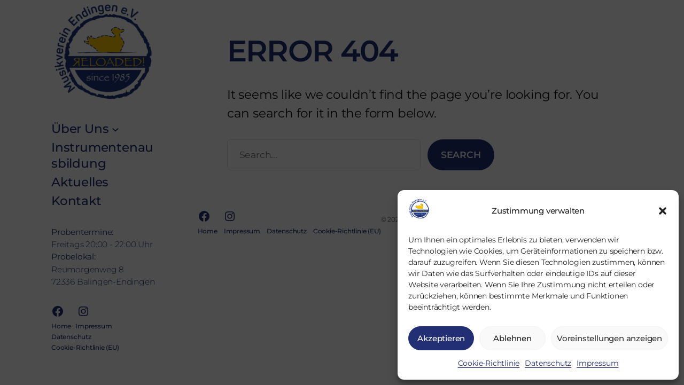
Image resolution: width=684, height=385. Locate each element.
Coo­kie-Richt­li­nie (489, 363)
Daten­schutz (548, 363)
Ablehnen (512, 338)
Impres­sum (597, 363)
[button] (662, 211)
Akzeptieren (441, 338)
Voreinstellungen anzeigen (609, 338)
